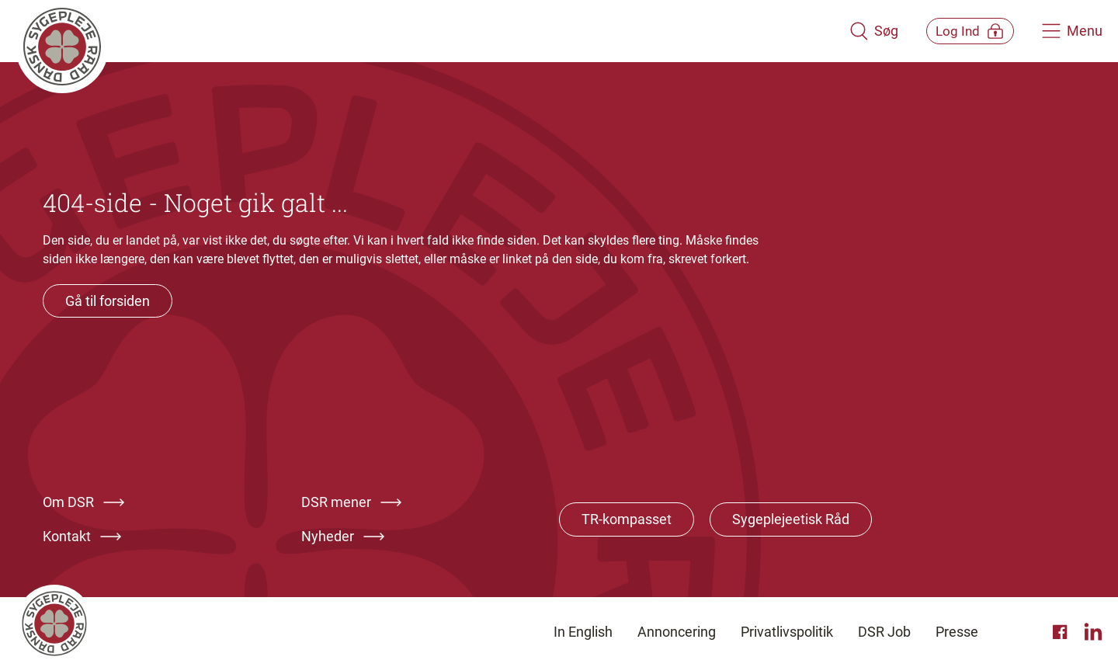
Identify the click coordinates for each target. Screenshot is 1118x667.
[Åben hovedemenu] (1072, 31)
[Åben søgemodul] (852, 31)
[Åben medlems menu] (959, 30)
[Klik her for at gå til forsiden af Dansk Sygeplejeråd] (422, 31)
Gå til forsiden (107, 301)
